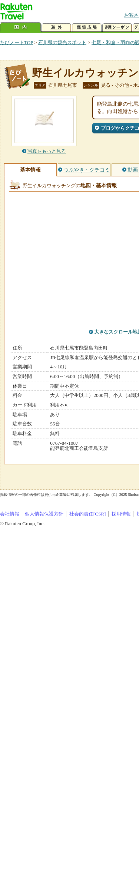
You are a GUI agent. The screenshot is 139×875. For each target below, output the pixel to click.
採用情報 (121, 514)
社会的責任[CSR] (87, 514)
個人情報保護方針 (44, 514)
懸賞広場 (87, 27)
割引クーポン (117, 27)
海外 (56, 27)
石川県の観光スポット (62, 42)
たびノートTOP (16, 42)
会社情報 (9, 514)
